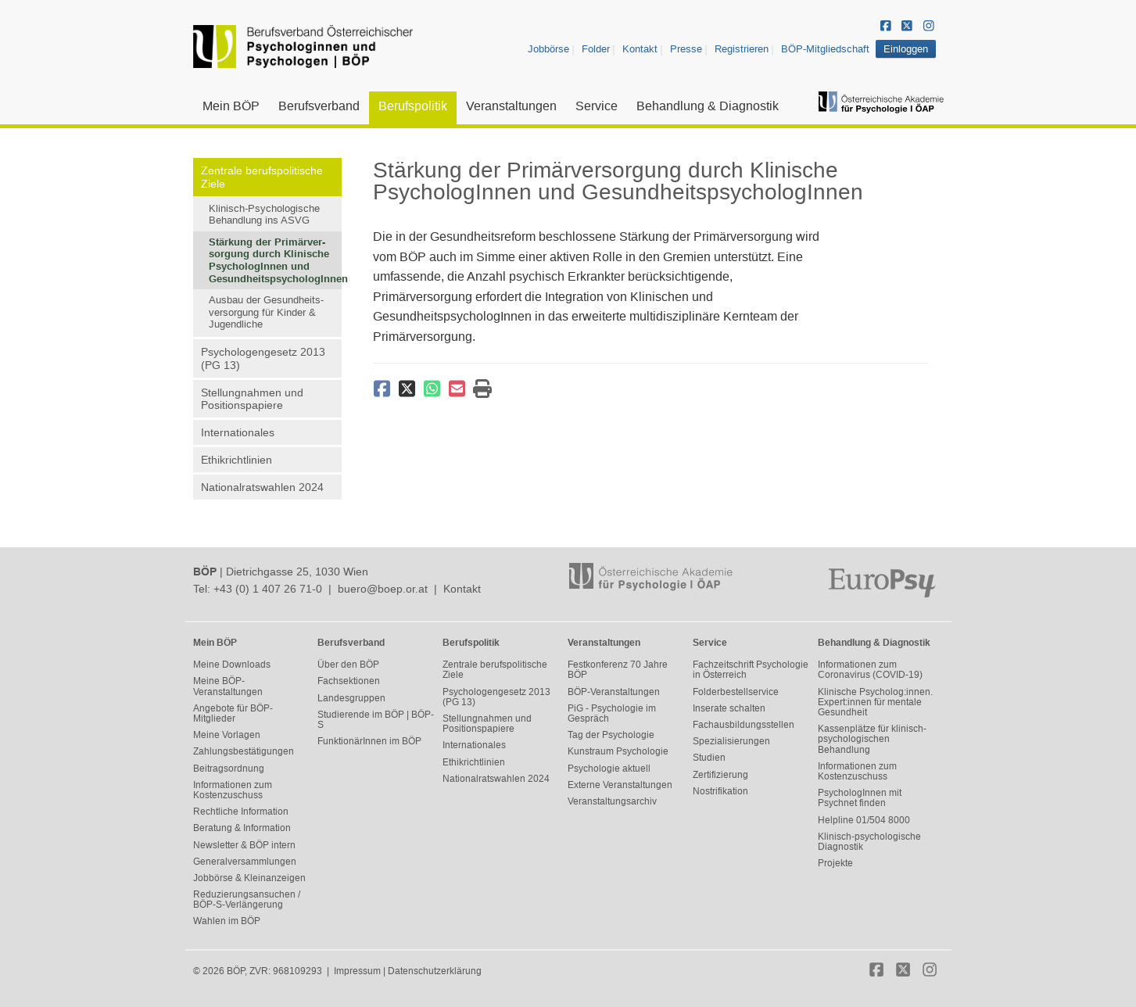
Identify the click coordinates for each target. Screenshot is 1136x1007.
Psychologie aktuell (609, 768)
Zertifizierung (720, 774)
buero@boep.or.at (383, 588)
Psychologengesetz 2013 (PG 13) (263, 358)
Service (596, 106)
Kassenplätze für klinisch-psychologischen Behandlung (872, 738)
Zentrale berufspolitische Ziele (262, 177)
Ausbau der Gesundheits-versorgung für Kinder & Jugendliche (266, 312)
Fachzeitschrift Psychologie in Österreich (750, 669)
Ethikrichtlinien (236, 459)
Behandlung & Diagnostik (707, 106)
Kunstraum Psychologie (618, 751)
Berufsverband (319, 106)
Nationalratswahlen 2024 (262, 487)
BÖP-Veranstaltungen (614, 691)
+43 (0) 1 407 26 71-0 (267, 588)
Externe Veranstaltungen (620, 784)
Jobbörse (548, 49)
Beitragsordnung (228, 768)
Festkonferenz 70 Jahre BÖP (618, 669)
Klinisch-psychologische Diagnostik (869, 841)
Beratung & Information (242, 827)
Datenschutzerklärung (435, 971)
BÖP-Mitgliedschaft (825, 49)
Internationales (237, 432)
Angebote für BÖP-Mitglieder (233, 713)
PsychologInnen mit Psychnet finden (859, 797)
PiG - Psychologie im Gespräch (612, 713)
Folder (596, 49)
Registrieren (742, 49)
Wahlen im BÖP (226, 921)
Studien (709, 757)
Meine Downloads (232, 664)
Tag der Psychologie (611, 734)
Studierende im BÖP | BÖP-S (375, 719)
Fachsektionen (348, 681)
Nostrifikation (720, 791)
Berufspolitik (412, 106)
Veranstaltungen (511, 106)
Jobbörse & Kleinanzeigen (249, 878)
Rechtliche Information (240, 811)
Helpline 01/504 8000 (864, 820)
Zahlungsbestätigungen (243, 751)
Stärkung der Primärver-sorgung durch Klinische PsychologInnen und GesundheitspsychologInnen (275, 260)
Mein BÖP (231, 106)
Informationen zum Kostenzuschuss (232, 790)
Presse (686, 49)
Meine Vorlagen (226, 734)
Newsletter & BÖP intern (244, 845)
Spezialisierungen (731, 741)
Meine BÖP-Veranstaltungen (228, 686)
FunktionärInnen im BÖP (369, 741)
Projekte (835, 863)
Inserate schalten (729, 708)
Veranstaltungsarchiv (612, 801)
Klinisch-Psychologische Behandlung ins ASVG (264, 214)
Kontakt (640, 49)
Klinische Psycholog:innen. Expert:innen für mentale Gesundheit (875, 702)
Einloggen (905, 49)
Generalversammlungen (244, 861)
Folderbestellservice (736, 691)
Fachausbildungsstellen (743, 724)
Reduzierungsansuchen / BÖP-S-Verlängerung (246, 899)
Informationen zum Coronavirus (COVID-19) (870, 669)
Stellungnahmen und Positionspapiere (252, 399)
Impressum (357, 971)
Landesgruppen (351, 698)
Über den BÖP (348, 664)
